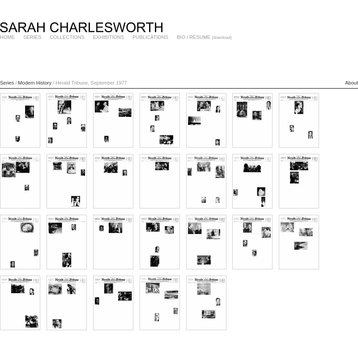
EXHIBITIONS (108, 37)
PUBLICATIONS (150, 37)
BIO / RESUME (193, 37)
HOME (7, 37)
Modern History (34, 82)
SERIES (32, 37)
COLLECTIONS (67, 37)
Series (7, 82)
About (351, 82)
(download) (222, 37)
